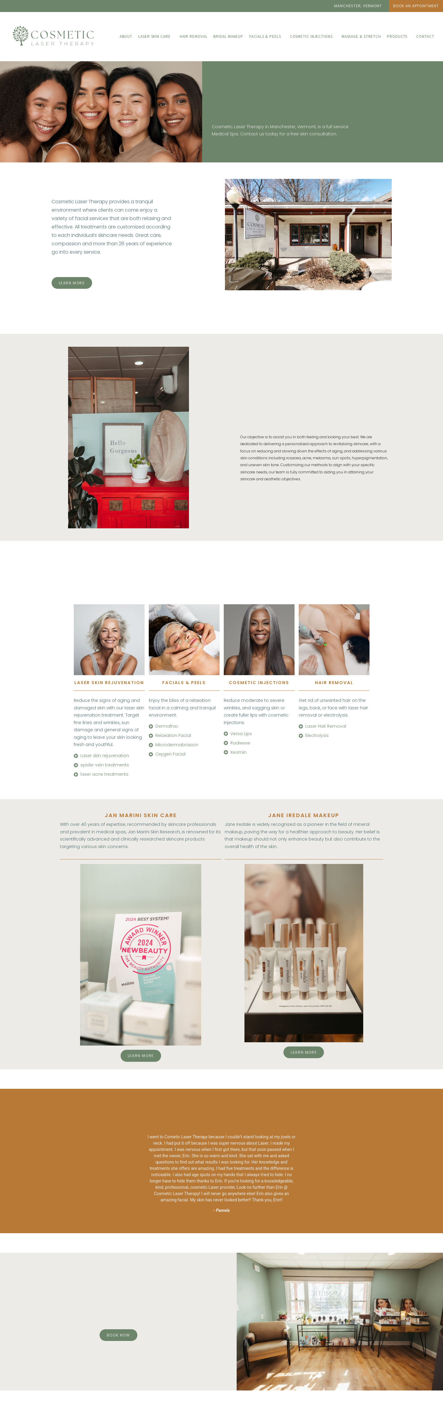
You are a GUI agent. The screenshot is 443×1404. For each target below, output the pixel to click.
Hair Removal (194, 36)
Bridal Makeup (228, 36)
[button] (358, 6)
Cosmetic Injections (311, 36)
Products (397, 36)
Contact (425, 36)
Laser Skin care (154, 36)
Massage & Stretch (361, 36)
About (126, 36)
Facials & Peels (265, 36)
